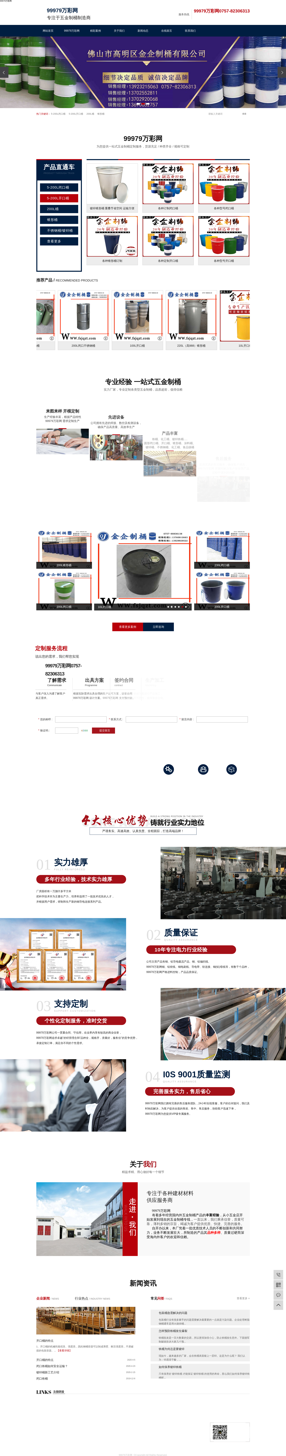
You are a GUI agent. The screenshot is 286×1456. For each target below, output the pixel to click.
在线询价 (41, 1435)
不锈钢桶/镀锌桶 (60, 230)
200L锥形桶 (64, 565)
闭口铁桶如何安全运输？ (52, 1366)
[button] (138, 104)
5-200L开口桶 (76, 113)
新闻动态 (143, 30)
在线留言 (166, 30)
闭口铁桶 (42, 1378)
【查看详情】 (64, 1350)
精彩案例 (95, 30)
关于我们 (119, 30)
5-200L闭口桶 (58, 113)
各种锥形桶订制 (112, 260)
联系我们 (190, 30)
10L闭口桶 (116, 607)
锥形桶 (100, 113)
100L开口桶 (139, 345)
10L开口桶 (247, 345)
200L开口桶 (222, 606)
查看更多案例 (127, 626)
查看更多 (54, 241)
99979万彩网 (72, 30)
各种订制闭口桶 (168, 208)
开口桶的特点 (44, 1340)
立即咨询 (158, 626)
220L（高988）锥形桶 (193, 345)
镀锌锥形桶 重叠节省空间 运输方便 (112, 208)
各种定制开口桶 (168, 260)
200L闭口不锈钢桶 (85, 345)
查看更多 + (243, 1298)
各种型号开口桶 (224, 260)
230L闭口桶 (222, 565)
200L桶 (90, 113)
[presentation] (4, 72)
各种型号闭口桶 (224, 208)
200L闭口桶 (64, 606)
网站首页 (48, 30)
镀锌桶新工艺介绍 (47, 1372)
